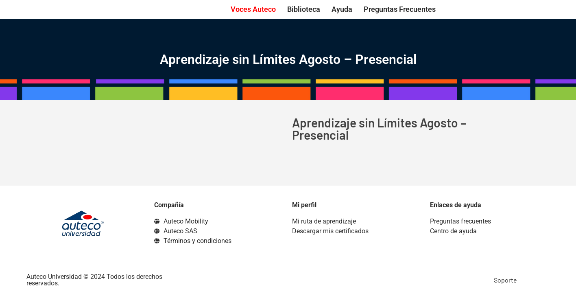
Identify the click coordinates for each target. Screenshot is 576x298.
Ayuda (342, 9)
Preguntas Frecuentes (400, 9)
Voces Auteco (253, 9)
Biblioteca (303, 9)
